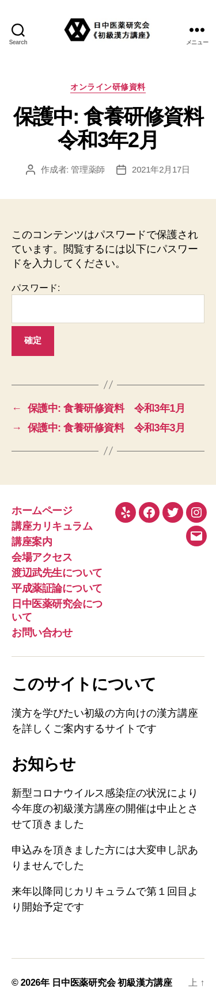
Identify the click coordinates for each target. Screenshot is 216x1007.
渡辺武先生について (57, 573)
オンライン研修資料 (108, 86)
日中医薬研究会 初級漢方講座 (112, 982)
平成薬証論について (57, 588)
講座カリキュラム (52, 526)
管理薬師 (88, 169)
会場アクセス (42, 557)
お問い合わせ (42, 632)
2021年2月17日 (161, 169)
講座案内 (32, 541)
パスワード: (108, 303)
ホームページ (42, 510)
